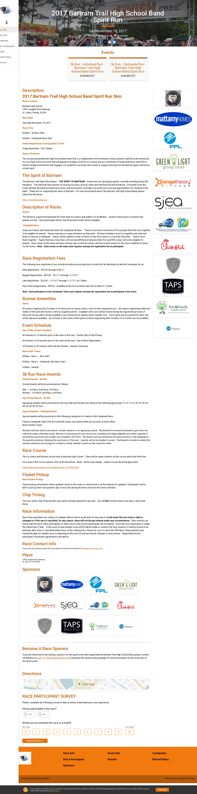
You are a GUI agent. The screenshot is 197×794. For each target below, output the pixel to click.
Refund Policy (9, 57)
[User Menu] (12, 22)
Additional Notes (40, 751)
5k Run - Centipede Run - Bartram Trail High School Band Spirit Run (131, 75)
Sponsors (7, 62)
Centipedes (8, 40)
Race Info (7, 29)
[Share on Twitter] (108, 42)
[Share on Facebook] (103, 42)
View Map (89, 695)
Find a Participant (11, 46)
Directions (125, 35)
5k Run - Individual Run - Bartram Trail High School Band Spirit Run (90, 75)
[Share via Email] (112, 42)
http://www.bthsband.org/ (40, 207)
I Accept (162, 789)
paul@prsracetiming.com (98, 559)
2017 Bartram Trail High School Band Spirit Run (110, 16)
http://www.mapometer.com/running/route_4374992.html (56, 478)
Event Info (7, 35)
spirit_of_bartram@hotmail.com (66, 669)
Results (6, 51)
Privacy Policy (55, 791)
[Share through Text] (117, 42)
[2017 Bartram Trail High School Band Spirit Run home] (12, 10)
